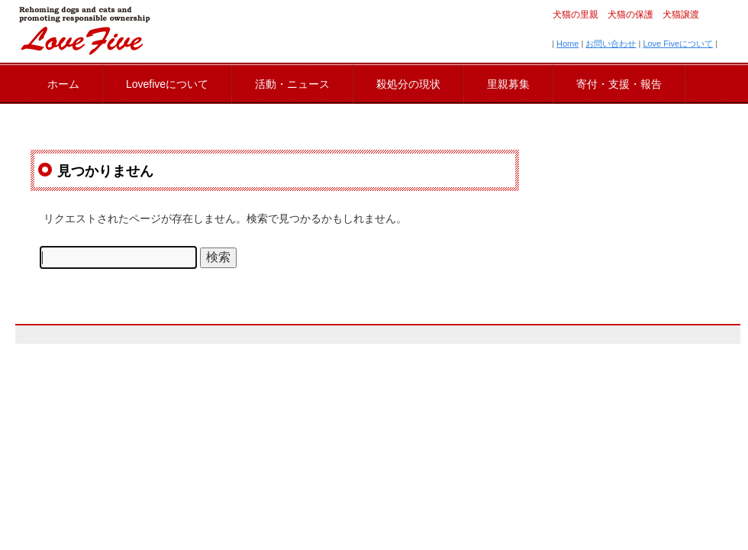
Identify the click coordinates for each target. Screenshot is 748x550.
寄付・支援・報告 (619, 84)
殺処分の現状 (408, 84)
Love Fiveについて (678, 43)
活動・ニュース (292, 84)
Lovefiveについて (167, 84)
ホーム (63, 84)
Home (567, 43)
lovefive (84, 30)
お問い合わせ (610, 43)
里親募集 (508, 84)
